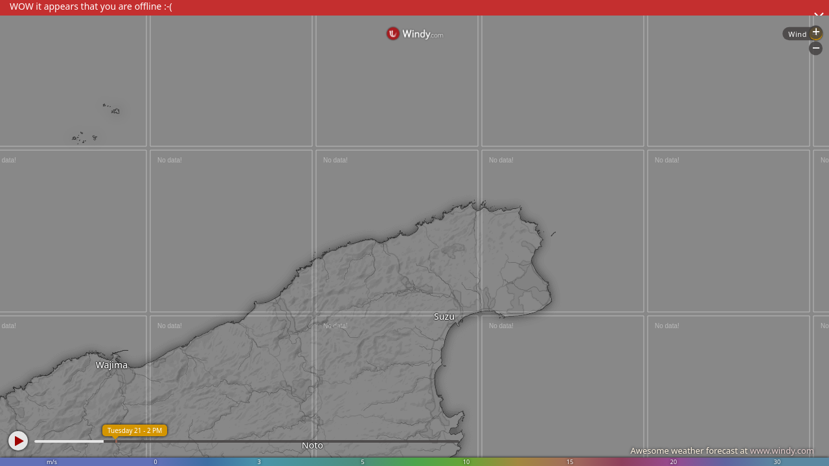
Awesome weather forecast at (722, 450)
